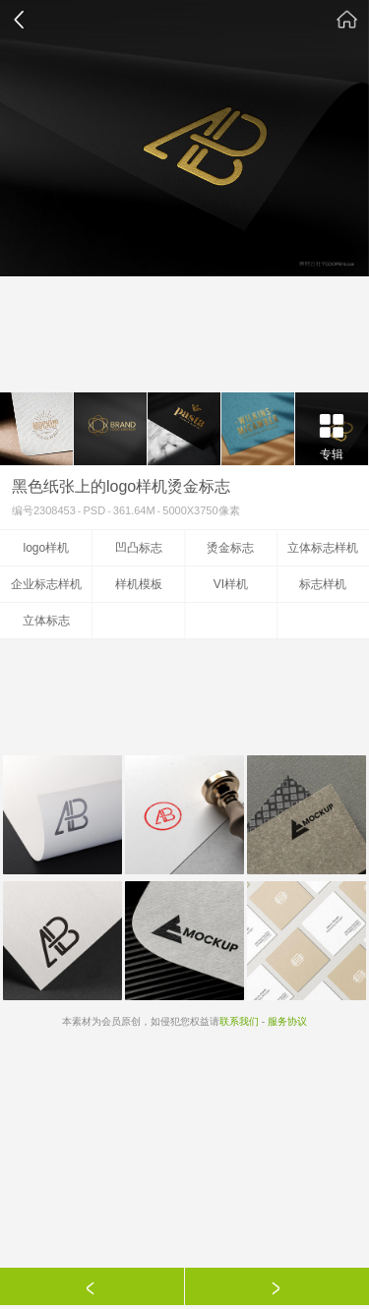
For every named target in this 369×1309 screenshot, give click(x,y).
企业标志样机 (46, 584)
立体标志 (46, 620)
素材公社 (347, 19)
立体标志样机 (322, 548)
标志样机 (322, 584)
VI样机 (231, 584)
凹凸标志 (138, 548)
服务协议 (287, 1021)
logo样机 (47, 548)
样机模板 (138, 584)
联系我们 (239, 1021)
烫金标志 (230, 548)
